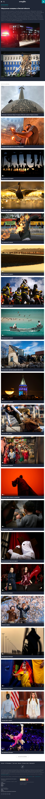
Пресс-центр (14, 763)
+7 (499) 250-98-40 (29, 776)
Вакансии (19, 763)
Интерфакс (22, 2)
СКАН (2, 789)
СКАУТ (2, 784)
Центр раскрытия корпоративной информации (8, 791)
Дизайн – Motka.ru (23, 784)
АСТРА (2, 786)
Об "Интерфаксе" (8, 763)
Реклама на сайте (25, 763)
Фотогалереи (4, 5)
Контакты (2, 763)
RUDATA (2, 790)
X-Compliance (3, 783)
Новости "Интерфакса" (4, 788)
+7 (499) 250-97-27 (38, 776)
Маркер (2, 785)
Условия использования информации (27, 782)
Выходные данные (23, 783)
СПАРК (2, 782)
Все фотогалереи (22, 756)
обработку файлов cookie (5, 774)
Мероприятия (32, 763)
